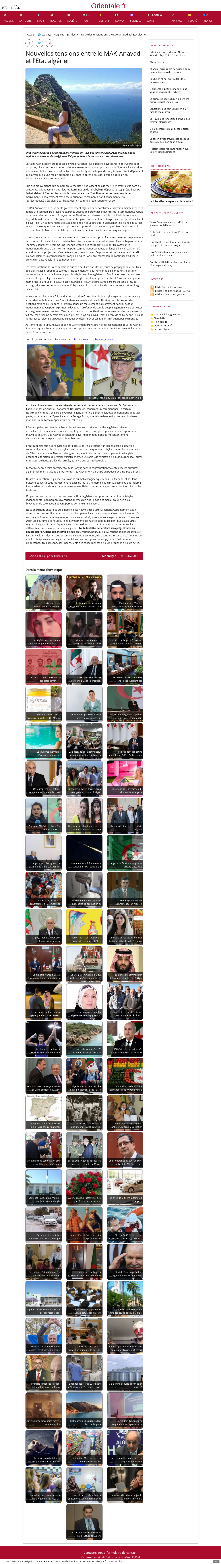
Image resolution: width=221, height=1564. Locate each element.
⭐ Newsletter (158, 318)
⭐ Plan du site (158, 322)
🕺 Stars (41, 17)
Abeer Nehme (157, 61)
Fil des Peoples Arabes (165, 290)
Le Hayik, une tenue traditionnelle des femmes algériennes (170, 120)
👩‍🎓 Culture (104, 17)
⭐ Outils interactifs (161, 325)
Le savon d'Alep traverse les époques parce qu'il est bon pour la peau (169, 140)
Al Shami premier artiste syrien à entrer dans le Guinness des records (170, 70)
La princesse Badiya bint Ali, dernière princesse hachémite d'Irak (169, 100)
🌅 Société (72, 17)
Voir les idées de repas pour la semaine (171, 201)
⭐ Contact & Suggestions (165, 314)
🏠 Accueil (9, 17)
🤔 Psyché (192, 17)
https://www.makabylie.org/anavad (94, 339)
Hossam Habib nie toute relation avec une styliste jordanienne (169, 150)
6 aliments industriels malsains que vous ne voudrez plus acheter (168, 90)
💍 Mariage (177, 17)
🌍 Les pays (86, 17)
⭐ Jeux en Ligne (159, 329)
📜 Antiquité (25, 17)
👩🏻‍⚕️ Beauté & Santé (154, 17)
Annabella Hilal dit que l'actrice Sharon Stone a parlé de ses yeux (170, 263)
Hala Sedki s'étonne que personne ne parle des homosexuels (169, 253)
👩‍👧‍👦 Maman (119, 17)
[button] (5, 6)
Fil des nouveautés (163, 294)
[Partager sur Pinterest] (49, 43)
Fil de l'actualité (161, 287)
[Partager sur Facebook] (29, 43)
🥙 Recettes (56, 17)
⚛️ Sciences (135, 17)
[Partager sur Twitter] (39, 43)
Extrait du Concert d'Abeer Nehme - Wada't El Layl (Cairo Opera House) (168, 53)
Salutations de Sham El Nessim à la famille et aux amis (168, 110)
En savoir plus (115, 1561)
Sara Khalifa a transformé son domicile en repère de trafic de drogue (170, 243)
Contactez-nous (94, 1552)
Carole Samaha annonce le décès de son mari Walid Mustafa (169, 223)
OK (216, 1561)
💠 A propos (207, 17)
